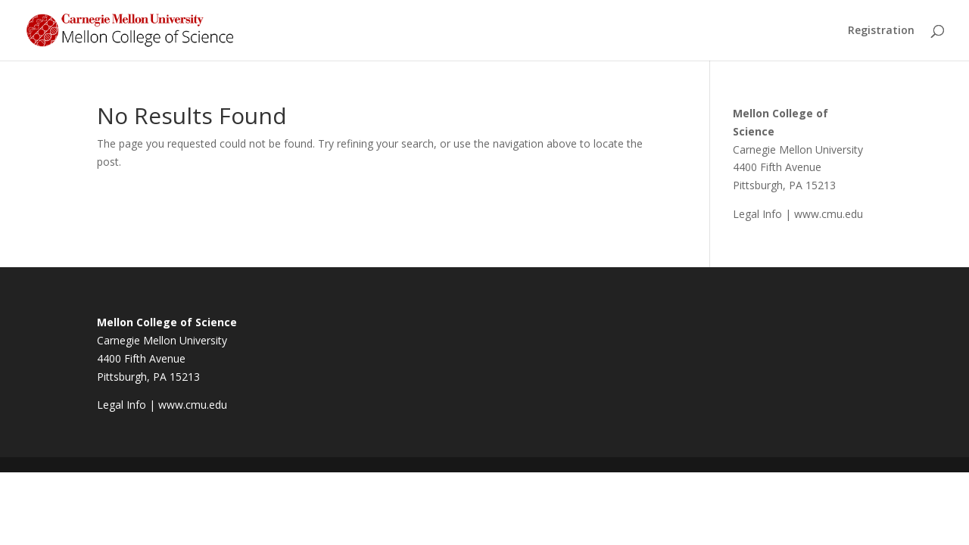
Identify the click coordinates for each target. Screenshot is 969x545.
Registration (881, 31)
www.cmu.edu (828, 214)
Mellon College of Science (167, 322)
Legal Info (757, 214)
